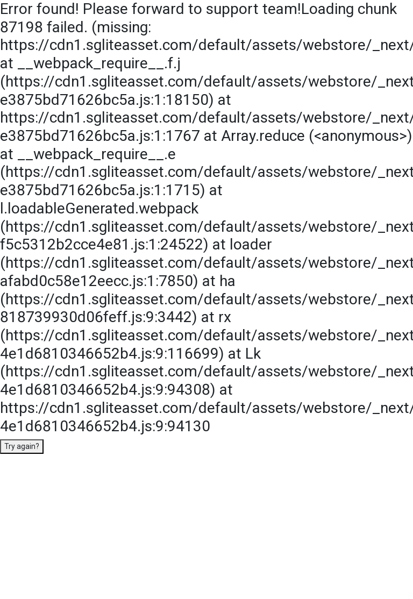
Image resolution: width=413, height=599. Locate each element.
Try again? (21, 446)
